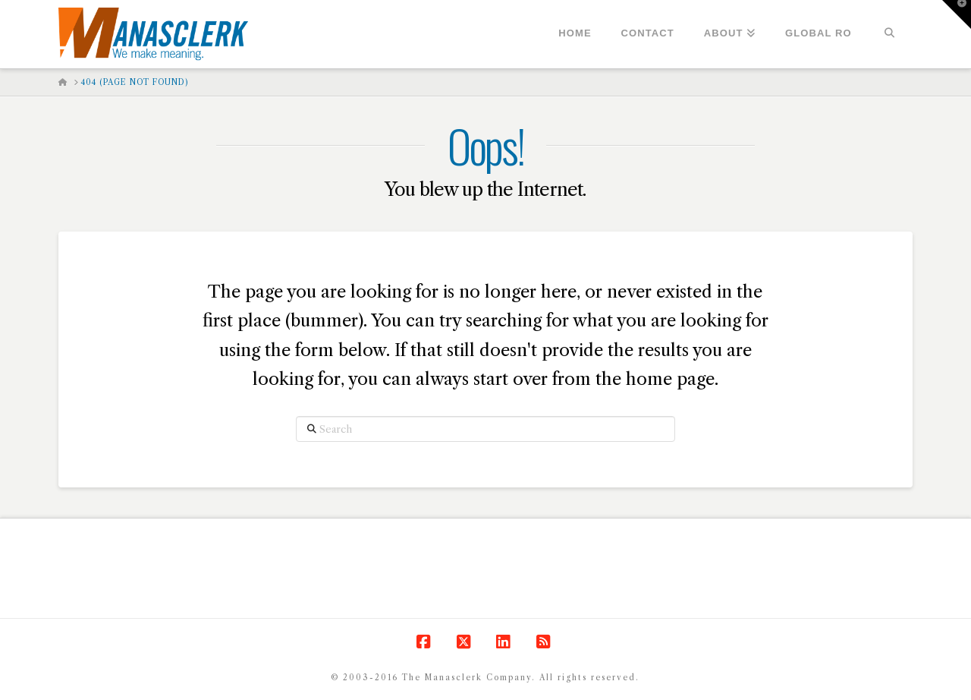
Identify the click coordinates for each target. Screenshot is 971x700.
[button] (956, 14)
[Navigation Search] (889, 34)
